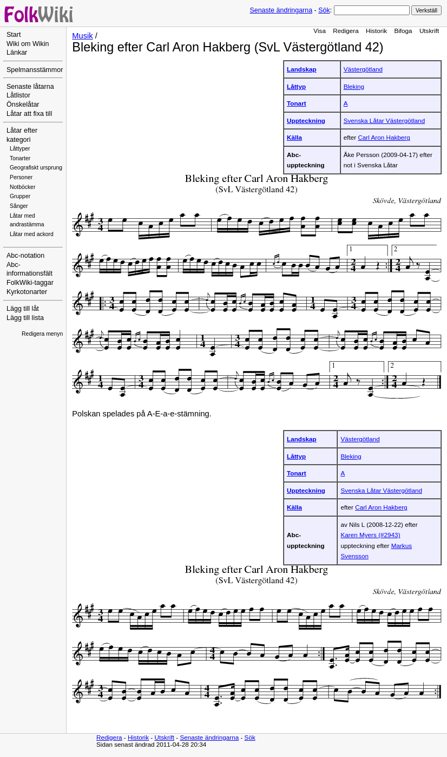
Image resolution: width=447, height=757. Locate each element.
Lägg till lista (25, 318)
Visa (319, 30)
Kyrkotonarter (26, 292)
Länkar (16, 52)
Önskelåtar (23, 104)
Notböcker (22, 187)
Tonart (296, 103)
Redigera (346, 30)
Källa (294, 137)
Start (13, 34)
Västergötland (363, 69)
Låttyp (296, 86)
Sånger (19, 206)
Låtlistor (18, 95)
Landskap (302, 69)
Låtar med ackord (32, 234)
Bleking (354, 86)
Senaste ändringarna (280, 10)
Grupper (20, 196)
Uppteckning (306, 120)
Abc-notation (25, 255)
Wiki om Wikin (27, 44)
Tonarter (20, 158)
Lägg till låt (22, 308)
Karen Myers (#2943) (370, 534)
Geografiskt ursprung (36, 168)
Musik (82, 35)
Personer (21, 177)
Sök (324, 10)
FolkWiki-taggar (30, 282)
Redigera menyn (42, 334)
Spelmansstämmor (34, 70)
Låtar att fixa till (29, 114)
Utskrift (429, 30)
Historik (376, 30)
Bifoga (403, 30)
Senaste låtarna (30, 86)
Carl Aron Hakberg (384, 137)
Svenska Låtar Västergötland (384, 120)
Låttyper (20, 149)
